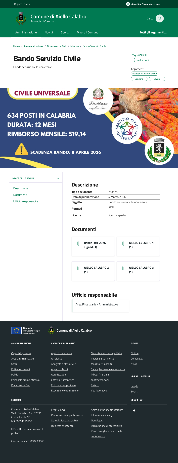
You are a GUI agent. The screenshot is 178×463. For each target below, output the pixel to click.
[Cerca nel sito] (160, 18)
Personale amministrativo (25, 380)
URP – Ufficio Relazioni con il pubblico (27, 431)
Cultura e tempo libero (63, 385)
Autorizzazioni (58, 375)
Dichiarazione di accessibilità (106, 426)
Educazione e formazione (65, 391)
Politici (14, 375)
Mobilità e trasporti (101, 364)
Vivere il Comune (87, 32)
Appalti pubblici (59, 369)
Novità (49, 32)
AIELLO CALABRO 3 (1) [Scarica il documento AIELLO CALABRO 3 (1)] (141, 270)
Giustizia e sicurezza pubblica (106, 354)
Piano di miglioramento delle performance (106, 434)
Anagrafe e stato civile (63, 364)
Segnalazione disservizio (64, 421)
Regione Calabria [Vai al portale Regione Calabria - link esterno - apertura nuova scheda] (22, 4)
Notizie (134, 354)
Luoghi (134, 386)
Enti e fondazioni (20, 369)
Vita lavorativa (99, 391)
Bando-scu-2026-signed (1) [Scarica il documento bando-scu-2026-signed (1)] (95, 245)
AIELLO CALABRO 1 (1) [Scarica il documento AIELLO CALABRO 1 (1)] (141, 245)
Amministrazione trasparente (107, 410)
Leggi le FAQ (58, 410)
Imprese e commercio (102, 359)
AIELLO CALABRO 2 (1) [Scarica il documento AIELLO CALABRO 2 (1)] (96, 270)
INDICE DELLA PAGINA (36, 178)
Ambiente (56, 359)
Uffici (14, 364)
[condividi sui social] (139, 54)
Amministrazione (26, 32)
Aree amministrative (22, 359)
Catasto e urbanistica (62, 380)
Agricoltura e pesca (61, 354)
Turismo (95, 385)
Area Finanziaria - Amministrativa (97, 304)
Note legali (97, 421)
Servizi (65, 32)
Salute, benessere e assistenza (108, 369)
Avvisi (134, 364)
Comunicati (137, 359)
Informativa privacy (101, 415)
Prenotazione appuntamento (67, 415)
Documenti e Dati (20, 385)
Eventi (134, 392)
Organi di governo (21, 354)
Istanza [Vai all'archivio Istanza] (112, 191)
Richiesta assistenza (62, 426)
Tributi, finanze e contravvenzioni (100, 377)
